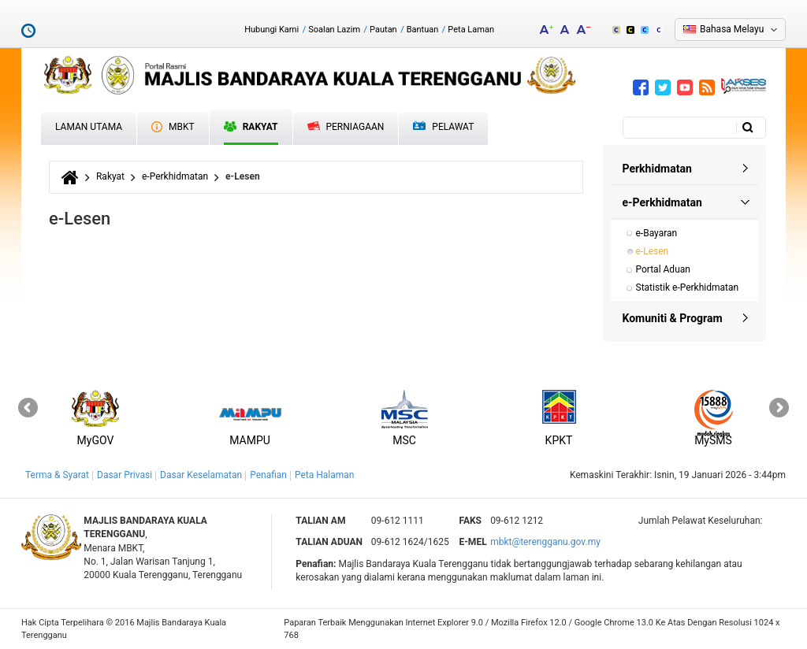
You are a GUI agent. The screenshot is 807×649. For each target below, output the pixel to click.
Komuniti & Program (673, 318)
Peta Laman (471, 29)
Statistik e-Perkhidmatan (687, 287)
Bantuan (423, 29)
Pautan (383, 29)
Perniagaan (346, 126)
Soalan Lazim (334, 29)
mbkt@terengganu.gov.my (545, 541)
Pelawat (443, 127)
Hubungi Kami (271, 29)
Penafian (268, 474)
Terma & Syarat (57, 474)
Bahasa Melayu (732, 29)
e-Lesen (652, 251)
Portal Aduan (663, 269)
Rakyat (251, 126)
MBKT (173, 126)
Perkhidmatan (657, 168)
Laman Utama (88, 126)
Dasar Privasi (124, 474)
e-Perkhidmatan (175, 176)
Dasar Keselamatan (201, 474)
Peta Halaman (325, 474)
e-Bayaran (657, 233)
